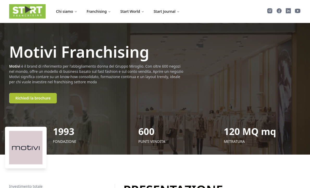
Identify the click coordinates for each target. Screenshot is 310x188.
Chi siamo (66, 11)
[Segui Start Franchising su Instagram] (270, 11)
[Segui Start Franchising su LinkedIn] (288, 11)
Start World (132, 11)
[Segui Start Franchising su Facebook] (279, 11)
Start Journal (167, 11)
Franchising (99, 11)
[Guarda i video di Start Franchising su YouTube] (298, 11)
